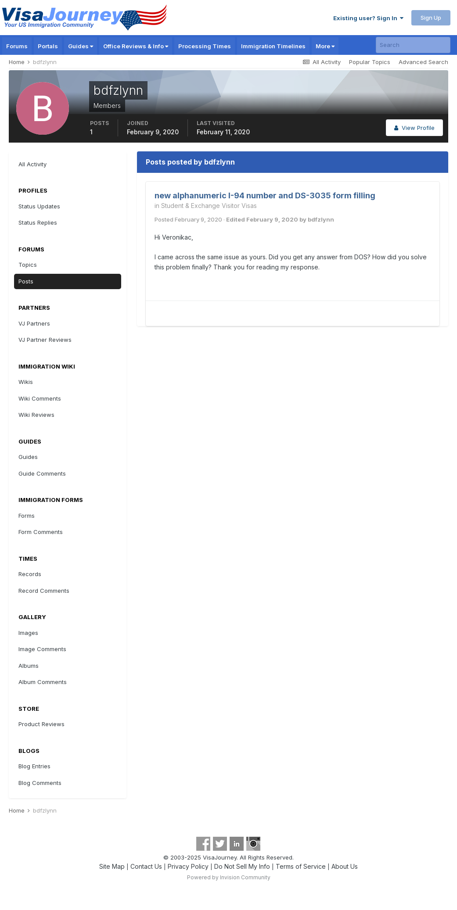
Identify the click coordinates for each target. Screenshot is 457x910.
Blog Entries (34, 766)
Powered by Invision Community (228, 877)
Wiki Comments (39, 398)
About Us (344, 866)
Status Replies (37, 222)
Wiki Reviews (36, 414)
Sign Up (431, 17)
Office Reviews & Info (135, 46)
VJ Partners (34, 323)
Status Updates (39, 206)
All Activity (32, 164)
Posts (25, 281)
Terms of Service (301, 866)
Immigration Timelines (273, 46)
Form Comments (40, 531)
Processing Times (204, 46)
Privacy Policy (188, 866)
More (325, 46)
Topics (27, 264)
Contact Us (146, 866)
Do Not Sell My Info (242, 866)
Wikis (25, 381)
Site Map (112, 866)
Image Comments (42, 648)
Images (28, 632)
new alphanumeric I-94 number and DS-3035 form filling (265, 195)
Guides (80, 46)
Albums (28, 665)
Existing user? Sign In (368, 17)
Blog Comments (39, 782)
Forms (26, 515)
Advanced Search (423, 61)
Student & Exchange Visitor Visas (209, 205)
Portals (48, 46)
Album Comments (42, 681)
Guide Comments (42, 473)
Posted (188, 219)
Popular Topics (369, 61)
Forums (17, 46)
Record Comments (43, 590)
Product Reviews (41, 723)
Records (29, 573)
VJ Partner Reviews (45, 339)
